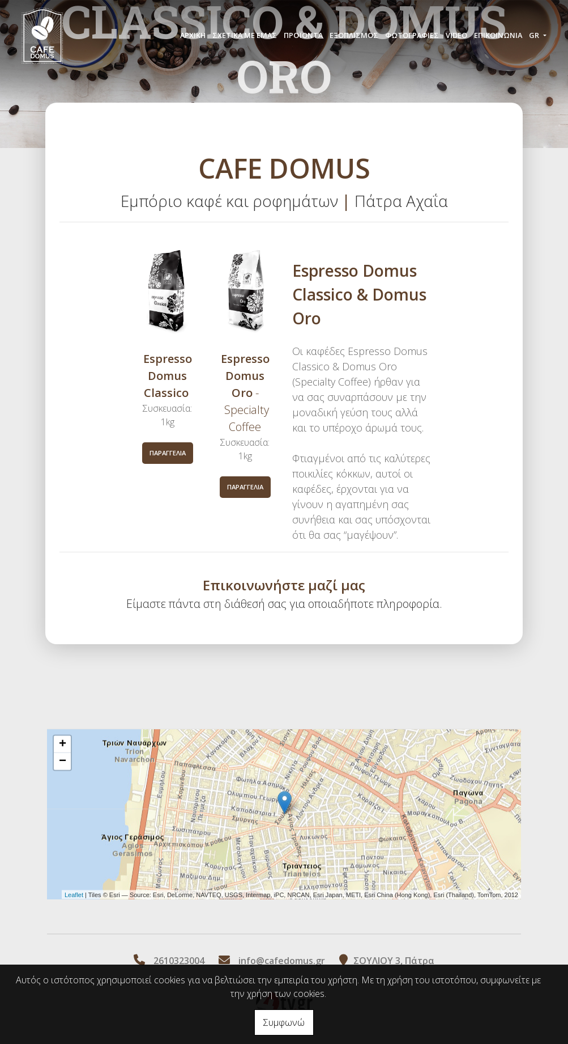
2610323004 (178, 960)
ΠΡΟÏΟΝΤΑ (303, 35)
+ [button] (62, 744)
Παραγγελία (168, 453)
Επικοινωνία (498, 35)
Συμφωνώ (284, 1022)
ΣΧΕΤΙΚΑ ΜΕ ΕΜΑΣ (244, 35)
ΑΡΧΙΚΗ (193, 35)
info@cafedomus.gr (281, 960)
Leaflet (74, 894)
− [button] (62, 761)
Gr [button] (535, 35)
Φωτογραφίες (412, 35)
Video (456, 35)
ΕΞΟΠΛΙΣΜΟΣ (354, 35)
